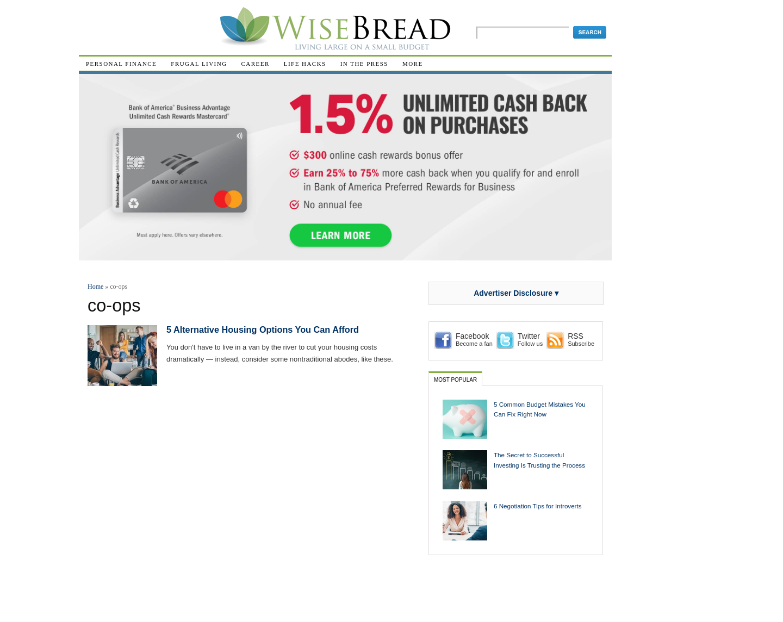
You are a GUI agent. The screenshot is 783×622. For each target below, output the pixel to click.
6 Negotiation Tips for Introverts (538, 505)
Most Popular (455, 380)
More (412, 63)
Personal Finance (121, 63)
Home (95, 286)
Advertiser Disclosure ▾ (516, 293)
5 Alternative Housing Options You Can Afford (262, 329)
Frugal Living (199, 63)
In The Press (364, 63)
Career (255, 63)
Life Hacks (305, 63)
